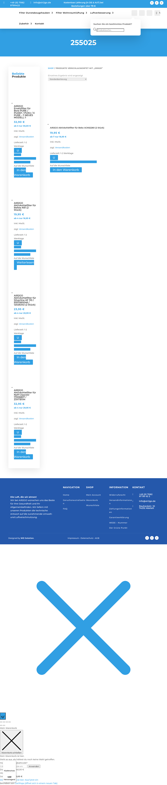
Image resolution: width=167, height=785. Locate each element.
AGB (97, 538)
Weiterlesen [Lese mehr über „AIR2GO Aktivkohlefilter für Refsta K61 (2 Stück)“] (25, 262)
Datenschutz (87, 538)
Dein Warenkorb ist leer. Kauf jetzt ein (19, 780)
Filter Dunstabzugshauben (34, 13)
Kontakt (39, 23)
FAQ (65, 509)
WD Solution (27, 538)
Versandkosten (26, 136)
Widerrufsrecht (117, 495)
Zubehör (24, 23)
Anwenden (34, 766)
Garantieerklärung (119, 517)
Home (66, 495)
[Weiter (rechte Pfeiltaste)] (4, 725)
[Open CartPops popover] (3, 716)
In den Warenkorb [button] (22, 172)
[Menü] (14, 762)
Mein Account (93, 495)
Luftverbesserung (100, 13)
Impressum (73, 538)
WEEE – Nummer (118, 523)
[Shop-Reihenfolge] (67, 79)
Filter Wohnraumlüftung (70, 13)
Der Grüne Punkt (118, 528)
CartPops (36, 783)
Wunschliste (92, 505)
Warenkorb (92, 500)
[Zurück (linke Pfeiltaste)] (1, 725)
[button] (25, 158)
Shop (51, 68)
